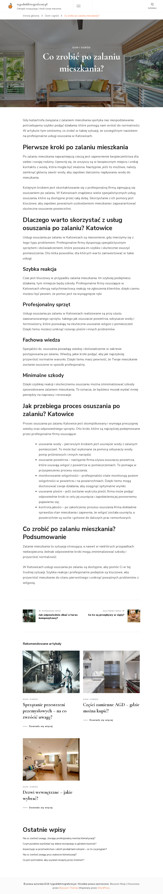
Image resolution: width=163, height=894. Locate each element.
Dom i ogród (81, 47)
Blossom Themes (68, 888)
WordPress (104, 888)
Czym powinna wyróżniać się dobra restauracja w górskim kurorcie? (59, 844)
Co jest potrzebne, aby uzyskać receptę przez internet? (53, 860)
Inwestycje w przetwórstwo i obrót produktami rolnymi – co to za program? (65, 849)
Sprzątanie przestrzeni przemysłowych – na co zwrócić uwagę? (45, 711)
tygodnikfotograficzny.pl (32, 4)
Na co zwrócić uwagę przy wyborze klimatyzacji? (50, 854)
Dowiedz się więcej (41, 726)
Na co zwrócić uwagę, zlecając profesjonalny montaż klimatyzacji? (59, 838)
